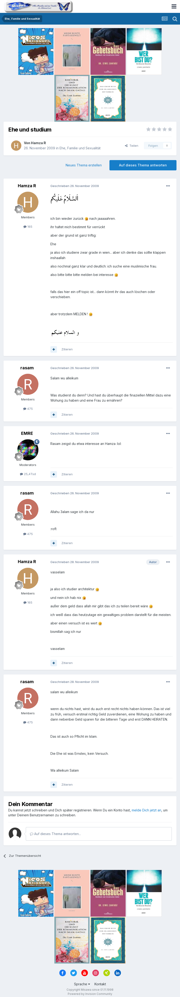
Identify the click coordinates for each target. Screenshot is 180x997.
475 (28, 409)
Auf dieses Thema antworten (143, 165)
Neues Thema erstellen (84, 165)
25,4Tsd (28, 474)
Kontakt (100, 984)
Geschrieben (74, 186)
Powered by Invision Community (90, 994)
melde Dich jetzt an (146, 810)
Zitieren (67, 349)
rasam (27, 367)
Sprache (82, 984)
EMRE (27, 433)
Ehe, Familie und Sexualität (80, 148)
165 (27, 226)
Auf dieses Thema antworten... (55, 834)
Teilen (131, 145)
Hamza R (38, 143)
